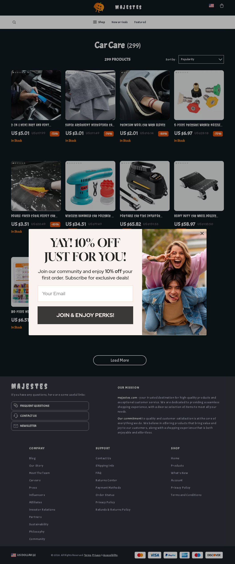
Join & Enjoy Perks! (85, 315)
